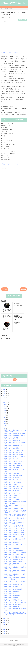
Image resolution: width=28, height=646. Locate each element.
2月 (5, 426)
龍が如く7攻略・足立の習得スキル (13, 448)
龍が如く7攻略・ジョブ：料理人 (12, 467)
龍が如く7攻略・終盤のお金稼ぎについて (14, 435)
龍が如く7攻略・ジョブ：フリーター (13, 497)
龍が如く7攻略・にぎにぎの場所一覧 (13, 526)
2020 (4, 402)
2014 (4, 629)
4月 (5, 421)
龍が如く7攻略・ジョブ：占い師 (12, 463)
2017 (4, 622)
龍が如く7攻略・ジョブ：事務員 (12, 482)
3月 (5, 423)
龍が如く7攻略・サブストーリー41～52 (14, 528)
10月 (5, 408)
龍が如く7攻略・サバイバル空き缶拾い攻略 (15, 602)
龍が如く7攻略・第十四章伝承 (11, 542)
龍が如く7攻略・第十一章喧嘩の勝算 (13, 554)
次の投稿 (4, 289)
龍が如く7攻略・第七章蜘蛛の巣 (12, 586)
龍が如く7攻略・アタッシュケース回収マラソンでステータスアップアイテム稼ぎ (15, 515)
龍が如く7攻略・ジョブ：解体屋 (12, 473)
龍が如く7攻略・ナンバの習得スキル (13, 450)
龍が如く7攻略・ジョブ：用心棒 (12, 480)
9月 (5, 410)
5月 (5, 419)
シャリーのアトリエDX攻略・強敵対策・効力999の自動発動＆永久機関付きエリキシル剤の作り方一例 (15, 614)
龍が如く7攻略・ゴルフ (10, 593)
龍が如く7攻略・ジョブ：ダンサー (13, 475)
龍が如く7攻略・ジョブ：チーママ (13, 488)
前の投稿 (23, 289)
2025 (4, 391)
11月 (5, 406)
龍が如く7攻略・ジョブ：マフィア (13, 484)
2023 (4, 395)
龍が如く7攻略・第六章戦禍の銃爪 (13, 589)
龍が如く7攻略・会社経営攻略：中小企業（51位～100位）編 (14, 574)
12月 (5, 404)
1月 (5, 428)
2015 (4, 627)
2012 (4, 633)
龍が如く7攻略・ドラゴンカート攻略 (13, 536)
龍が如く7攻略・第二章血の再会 (12, 604)
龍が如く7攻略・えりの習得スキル (13, 438)
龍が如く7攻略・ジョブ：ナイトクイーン (14, 456)
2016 (4, 624)
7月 (5, 415)
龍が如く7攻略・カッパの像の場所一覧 (14, 518)
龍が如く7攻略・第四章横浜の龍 (12, 595)
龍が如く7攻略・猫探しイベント (12, 520)
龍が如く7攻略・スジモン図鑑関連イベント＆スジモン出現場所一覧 (15, 523)
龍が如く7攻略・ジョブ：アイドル (13, 459)
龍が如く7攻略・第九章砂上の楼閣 (13, 561)
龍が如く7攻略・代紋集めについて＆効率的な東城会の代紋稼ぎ (15, 502)
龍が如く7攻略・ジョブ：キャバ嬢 (13, 461)
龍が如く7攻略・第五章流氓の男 (12, 591)
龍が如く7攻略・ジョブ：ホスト (12, 477)
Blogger (16, 640)
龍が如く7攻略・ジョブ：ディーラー (13, 454)
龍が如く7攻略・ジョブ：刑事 (11, 490)
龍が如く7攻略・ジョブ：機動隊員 (13, 465)
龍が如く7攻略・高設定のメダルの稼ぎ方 (14, 433)
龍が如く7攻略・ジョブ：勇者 (11, 495)
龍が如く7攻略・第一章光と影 (11, 606)
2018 (4, 620)
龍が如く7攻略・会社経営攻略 (11, 548)
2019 (4, 618)
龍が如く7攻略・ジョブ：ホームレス (13, 493)
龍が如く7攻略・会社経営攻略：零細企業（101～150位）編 (14, 578)
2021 (4, 400)
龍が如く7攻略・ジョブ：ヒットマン (13, 486)
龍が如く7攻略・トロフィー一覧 (12, 499)
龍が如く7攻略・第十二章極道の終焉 (13, 550)
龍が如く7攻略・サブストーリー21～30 (14, 532)
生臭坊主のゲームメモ (13, 2)
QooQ (16, 645)
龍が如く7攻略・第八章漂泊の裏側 (13, 584)
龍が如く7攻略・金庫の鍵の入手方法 (13, 508)
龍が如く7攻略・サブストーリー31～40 (14, 530)
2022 (4, 397)
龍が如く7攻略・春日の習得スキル (13, 452)
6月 (5, 417)
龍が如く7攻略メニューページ (10, 52)
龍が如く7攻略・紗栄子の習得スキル (13, 445)
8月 (5, 412)
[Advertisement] (14, 36)
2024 (4, 393)
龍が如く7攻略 (22, 19)
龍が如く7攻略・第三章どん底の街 (13, 600)
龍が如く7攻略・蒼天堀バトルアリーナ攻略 (15, 552)
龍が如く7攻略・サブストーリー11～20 (14, 534)
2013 (4, 631)
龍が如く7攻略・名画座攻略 (11, 597)
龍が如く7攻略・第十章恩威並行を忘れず (14, 557)
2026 (4, 389)
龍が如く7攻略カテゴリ (14, 295)
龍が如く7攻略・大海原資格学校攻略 (13, 559)
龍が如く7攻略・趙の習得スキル (12, 440)
